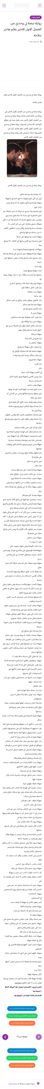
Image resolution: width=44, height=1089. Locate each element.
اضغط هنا (37, 991)
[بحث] (4, 5)
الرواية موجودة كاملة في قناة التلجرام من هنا (22, 1008)
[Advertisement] (22, 60)
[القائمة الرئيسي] (40, 5)
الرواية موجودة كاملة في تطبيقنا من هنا (22, 1023)
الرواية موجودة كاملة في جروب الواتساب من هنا (22, 1016)
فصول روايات (36, 17)
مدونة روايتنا (13, 1083)
